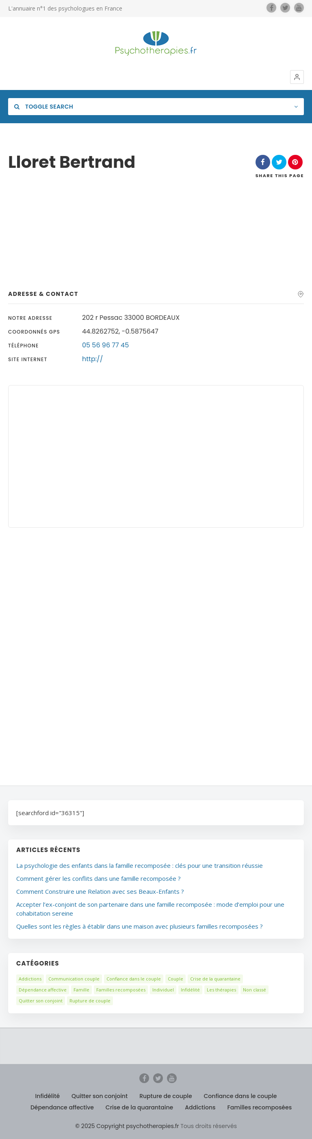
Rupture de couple (89, 1001)
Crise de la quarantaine (215, 979)
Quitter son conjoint (41, 1001)
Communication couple (74, 979)
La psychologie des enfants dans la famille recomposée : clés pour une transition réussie (139, 865)
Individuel (163, 990)
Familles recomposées (120, 990)
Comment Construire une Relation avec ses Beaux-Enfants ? (100, 891)
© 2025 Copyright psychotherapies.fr (127, 1126)
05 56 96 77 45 (105, 345)
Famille (81, 990)
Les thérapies (221, 990)
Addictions (30, 979)
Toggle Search (43, 107)
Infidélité (190, 990)
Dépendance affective (43, 990)
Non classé (254, 990)
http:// (92, 359)
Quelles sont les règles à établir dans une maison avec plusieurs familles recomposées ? (139, 926)
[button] (297, 77)
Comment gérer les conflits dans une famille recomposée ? (98, 878)
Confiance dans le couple (133, 979)
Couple (175, 979)
